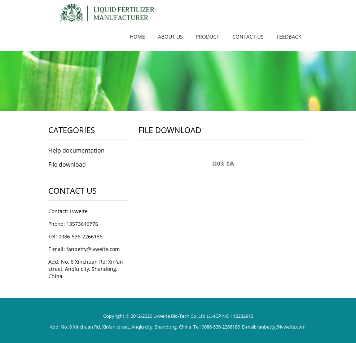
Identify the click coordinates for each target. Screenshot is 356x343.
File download (67, 164)
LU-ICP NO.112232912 (230, 316)
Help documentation (76, 150)
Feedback (289, 36)
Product (207, 36)
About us (170, 36)
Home (137, 36)
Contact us (248, 36)
